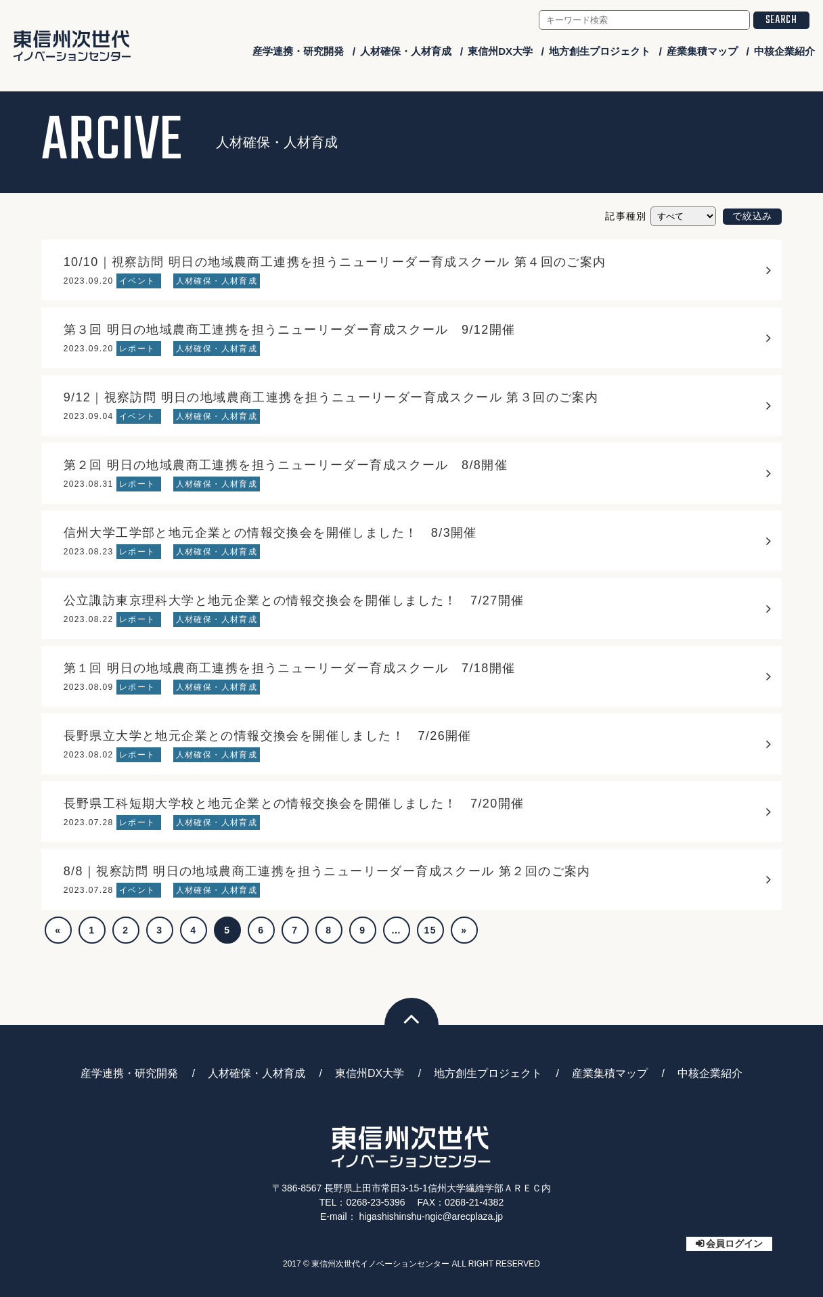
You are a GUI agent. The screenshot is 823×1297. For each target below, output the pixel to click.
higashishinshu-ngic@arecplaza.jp (431, 1216)
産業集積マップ (702, 51)
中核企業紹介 (784, 51)
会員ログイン (734, 1243)
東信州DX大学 (500, 51)
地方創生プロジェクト (599, 51)
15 (430, 930)
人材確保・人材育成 (405, 51)
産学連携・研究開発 (298, 51)
